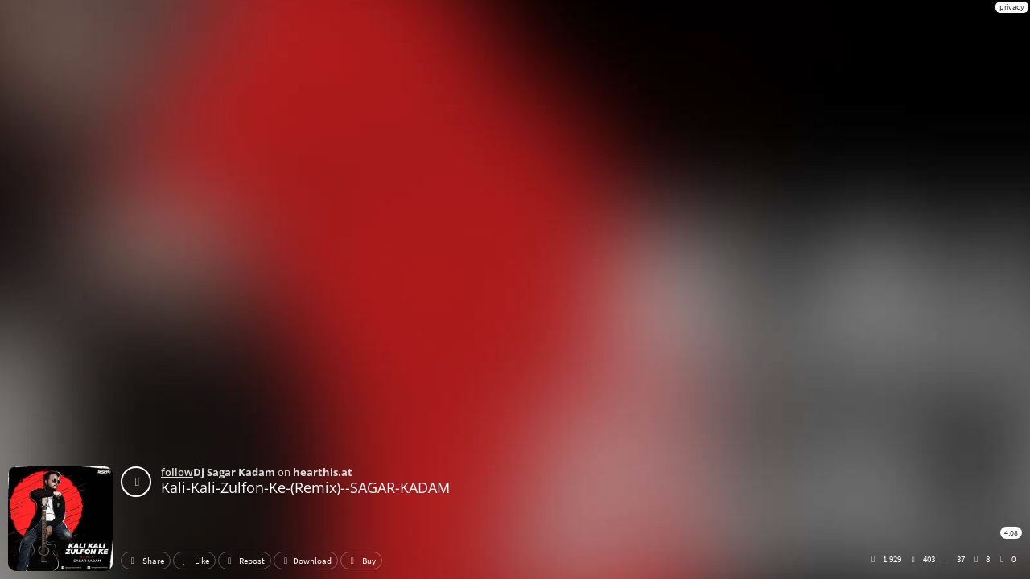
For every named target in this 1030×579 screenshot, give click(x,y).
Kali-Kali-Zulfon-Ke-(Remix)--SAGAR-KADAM (305, 487)
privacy (1011, 7)
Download (306, 560)
